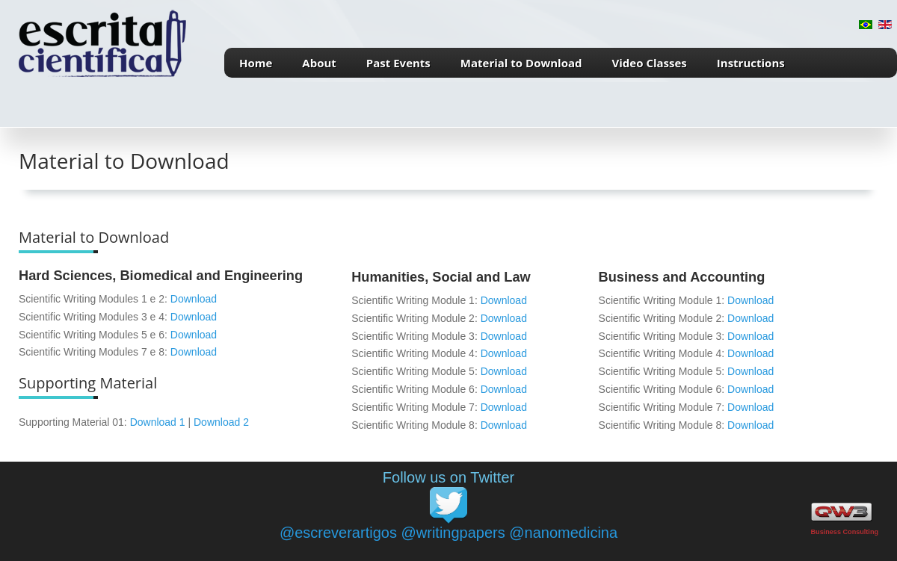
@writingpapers (453, 532)
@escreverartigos (338, 532)
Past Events (398, 62)
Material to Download (521, 62)
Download (193, 299)
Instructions (751, 62)
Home (255, 62)
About (319, 62)
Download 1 (157, 422)
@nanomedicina (563, 532)
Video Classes (649, 62)
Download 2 (221, 422)
